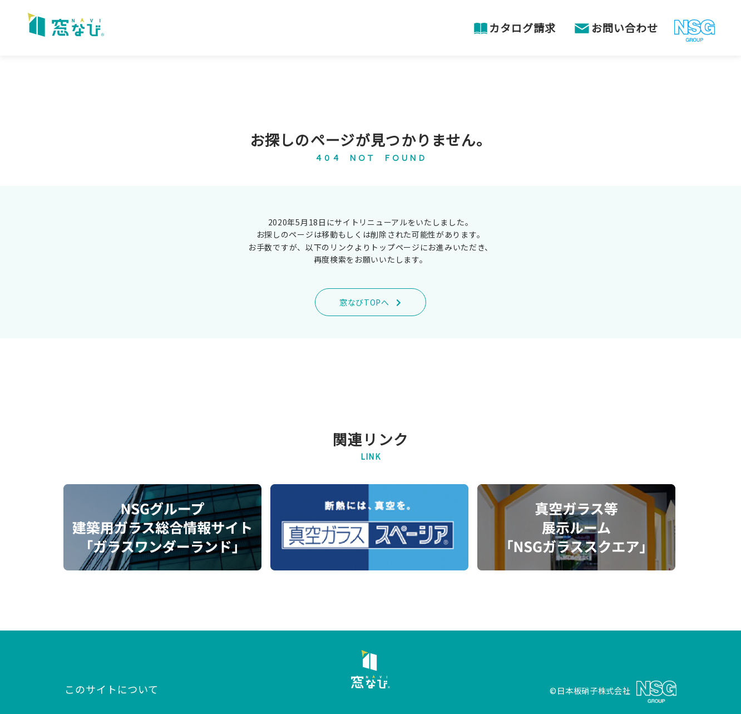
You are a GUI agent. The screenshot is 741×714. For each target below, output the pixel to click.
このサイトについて (112, 689)
